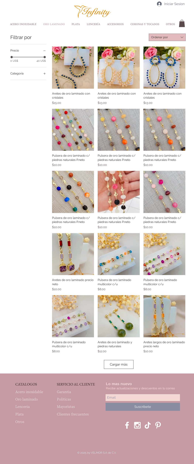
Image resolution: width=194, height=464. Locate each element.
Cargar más (119, 364)
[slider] (11, 57)
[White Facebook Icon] (127, 425)
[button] (182, 23)
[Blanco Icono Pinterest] (158, 425)
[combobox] (167, 37)
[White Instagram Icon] (137, 425)
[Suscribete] (143, 407)
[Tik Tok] (147, 425)
